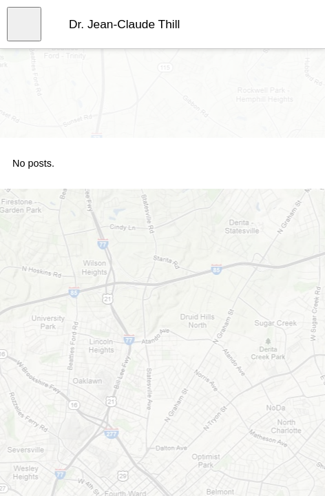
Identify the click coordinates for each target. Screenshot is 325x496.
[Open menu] (24, 24)
